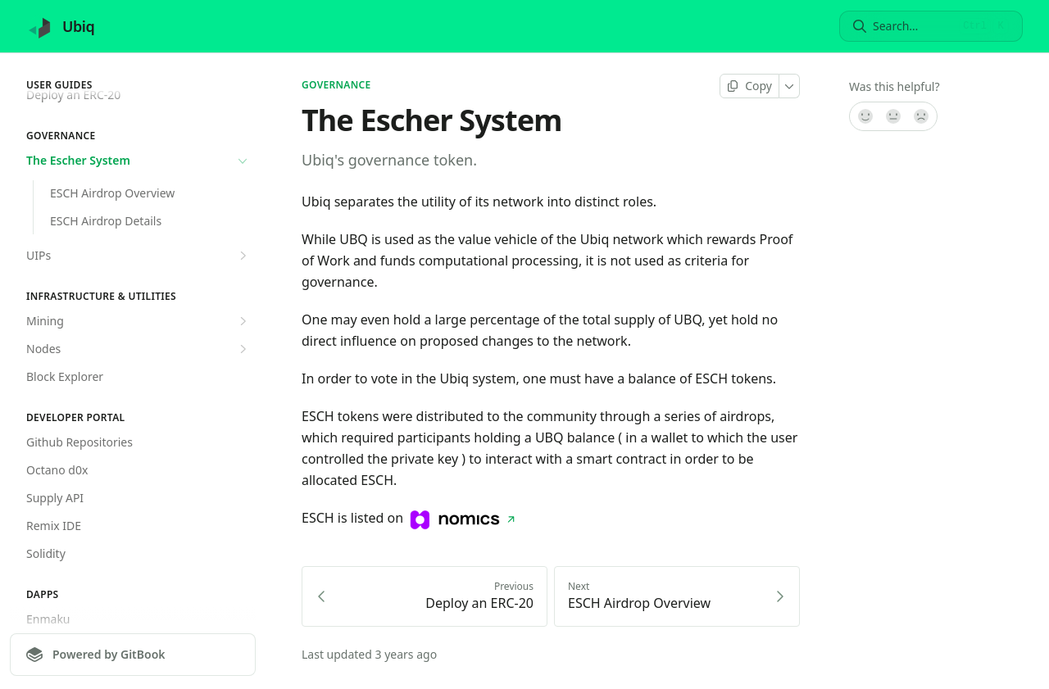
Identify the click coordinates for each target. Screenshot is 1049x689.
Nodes (138, 349)
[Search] (912, 26)
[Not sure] (893, 116)
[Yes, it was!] (864, 116)
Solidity (46, 553)
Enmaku (48, 619)
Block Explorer (64, 376)
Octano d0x (57, 470)
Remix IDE (53, 525)
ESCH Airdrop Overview (112, 193)
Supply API (55, 497)
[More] (789, 86)
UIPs (138, 255)
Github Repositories (79, 442)
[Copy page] (749, 86)
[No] (922, 116)
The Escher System (138, 160)
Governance (336, 85)
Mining (138, 321)
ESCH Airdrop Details (105, 221)
